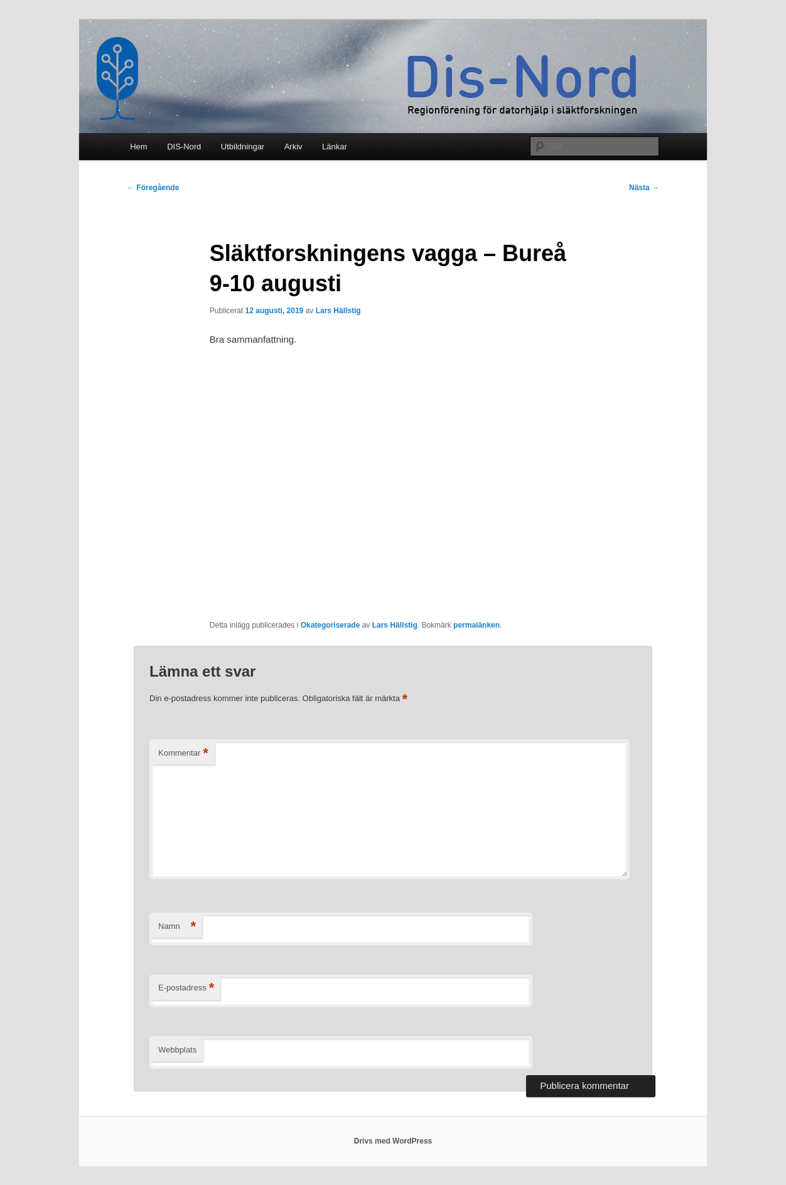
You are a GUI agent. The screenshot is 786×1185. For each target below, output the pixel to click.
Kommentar (183, 753)
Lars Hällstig (338, 310)
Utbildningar (242, 146)
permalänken (476, 625)
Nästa (644, 187)
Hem (138, 146)
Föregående (153, 187)
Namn (177, 927)
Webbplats (177, 1049)
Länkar (334, 146)
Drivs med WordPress (393, 1141)
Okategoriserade (330, 625)
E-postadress (186, 988)
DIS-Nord (184, 146)
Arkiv (293, 146)
